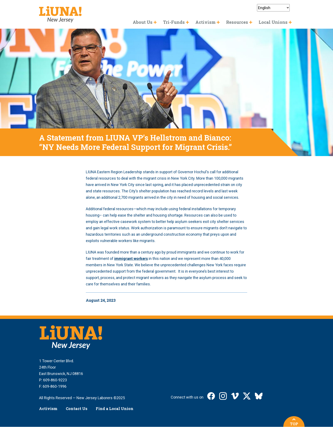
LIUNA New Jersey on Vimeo (235, 396)
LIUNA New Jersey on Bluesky (259, 396)
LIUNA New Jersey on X (247, 396)
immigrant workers (131, 258)
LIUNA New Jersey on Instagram (223, 396)
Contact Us (76, 408)
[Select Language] (273, 7)
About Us (142, 22)
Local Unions (273, 22)
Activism (48, 408)
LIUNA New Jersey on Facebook (211, 396)
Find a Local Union (114, 408)
